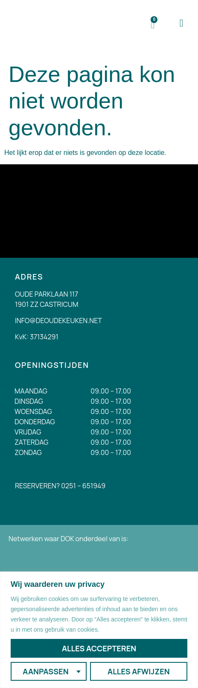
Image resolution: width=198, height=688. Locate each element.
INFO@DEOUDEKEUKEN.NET (58, 320)
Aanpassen (45, 671)
